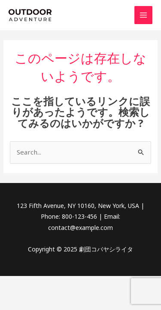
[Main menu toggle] (143, 15)
